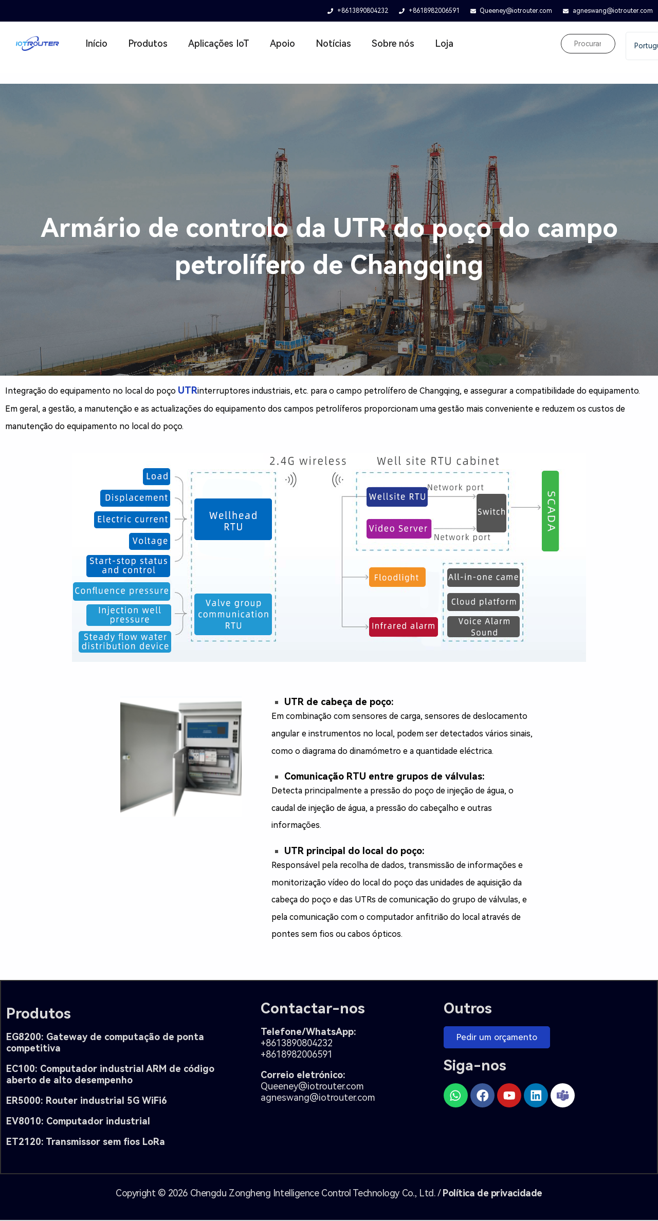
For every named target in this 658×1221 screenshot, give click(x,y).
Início (96, 43)
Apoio (282, 43)
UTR (187, 390)
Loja (444, 43)
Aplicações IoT (218, 43)
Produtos (148, 43)
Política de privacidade (492, 1194)
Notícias (333, 43)
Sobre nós (393, 43)
